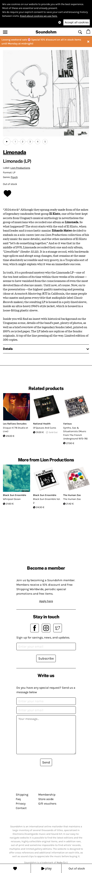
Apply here (46, 601)
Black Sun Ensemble (14, 495)
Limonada (14, 152)
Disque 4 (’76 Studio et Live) (15, 429)
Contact (21, 808)
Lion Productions (20, 167)
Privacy (20, 803)
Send (46, 762)
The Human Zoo (72, 495)
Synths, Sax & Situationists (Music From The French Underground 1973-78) (75, 433)
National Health (42, 423)
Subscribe (46, 658)
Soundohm (46, 31)
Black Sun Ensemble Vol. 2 (46, 501)
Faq (18, 799)
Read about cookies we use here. (38, 16)
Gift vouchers (47, 803)
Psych (14, 177)
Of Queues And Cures (44, 427)
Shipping (22, 794)
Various (67, 423)
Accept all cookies (77, 22)
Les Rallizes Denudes (15, 423)
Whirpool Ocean (12, 499)
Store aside (46, 799)
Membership (46, 794)
